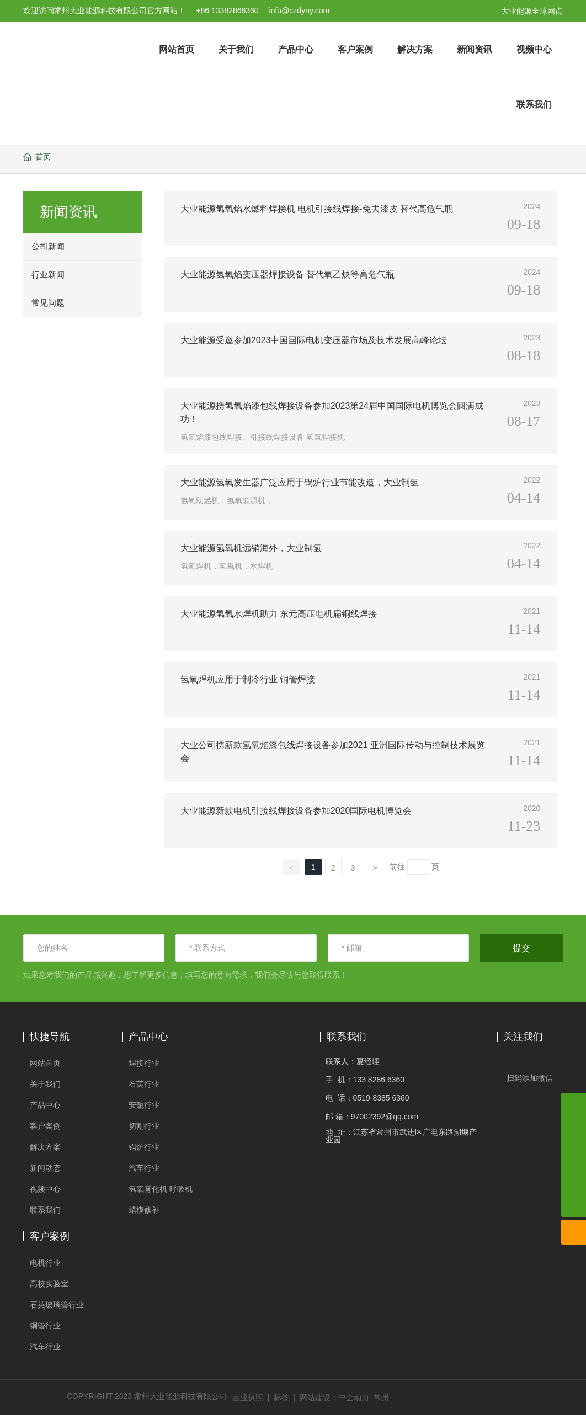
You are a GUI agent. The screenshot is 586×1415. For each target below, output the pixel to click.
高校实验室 (49, 1283)
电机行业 (45, 1262)
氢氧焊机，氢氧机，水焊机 (226, 566)
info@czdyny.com (299, 10)
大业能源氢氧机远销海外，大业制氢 (251, 548)
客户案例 (45, 1126)
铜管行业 (45, 1325)
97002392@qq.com (384, 1116)
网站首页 (45, 1063)
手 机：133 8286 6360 (365, 1079)
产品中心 (45, 1105)
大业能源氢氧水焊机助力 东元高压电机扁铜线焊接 (278, 613)
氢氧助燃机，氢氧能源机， (226, 500)
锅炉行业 (144, 1146)
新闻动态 (45, 1167)
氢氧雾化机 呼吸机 (161, 1188)
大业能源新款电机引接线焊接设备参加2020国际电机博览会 (296, 810)
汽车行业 (144, 1167)
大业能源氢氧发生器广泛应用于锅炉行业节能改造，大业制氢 (299, 482)
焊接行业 (144, 1063)
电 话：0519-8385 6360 (367, 1097)
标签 (281, 1397)
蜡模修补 (144, 1209)
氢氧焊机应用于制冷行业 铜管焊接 (247, 679)
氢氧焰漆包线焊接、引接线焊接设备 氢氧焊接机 (262, 436)
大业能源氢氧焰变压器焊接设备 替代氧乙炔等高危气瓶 (287, 274)
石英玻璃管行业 (57, 1304)
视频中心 (45, 1188)
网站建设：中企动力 (334, 1397)
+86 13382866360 (227, 10)
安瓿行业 (144, 1105)
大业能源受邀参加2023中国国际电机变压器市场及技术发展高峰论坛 (314, 340)
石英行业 (144, 1084)
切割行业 (144, 1126)
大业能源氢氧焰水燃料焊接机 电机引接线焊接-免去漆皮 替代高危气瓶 (316, 208)
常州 (381, 1397)
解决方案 (45, 1146)
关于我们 (45, 1084)
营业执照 (247, 1397)
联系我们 (45, 1209)
